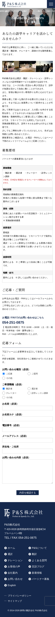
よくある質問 (39, 560)
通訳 (10, 554)
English (12, 585)
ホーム (11, 548)
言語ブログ (38, 566)
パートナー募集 (40, 579)
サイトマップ (15, 601)
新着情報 (37, 572)
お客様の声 (14, 566)
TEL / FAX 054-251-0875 (20, 537)
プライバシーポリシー (19, 595)
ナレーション (15, 560)
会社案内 (13, 572)
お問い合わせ (15, 579)
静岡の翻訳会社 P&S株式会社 (33, 610)
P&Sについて (39, 548)
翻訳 (34, 554)
